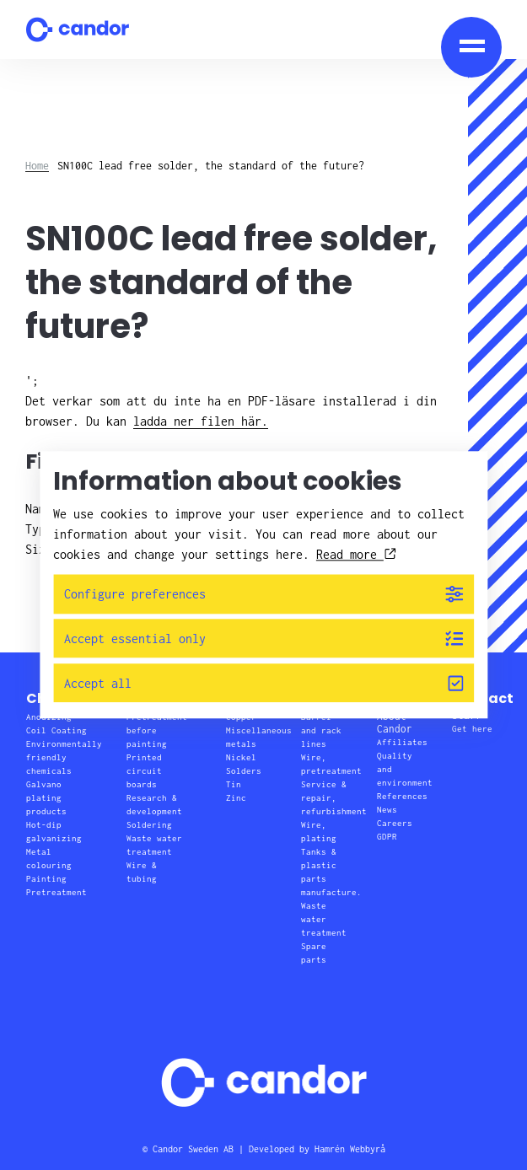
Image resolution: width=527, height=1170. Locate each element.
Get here (472, 728)
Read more (355, 554)
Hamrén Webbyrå (350, 1149)
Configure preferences (264, 594)
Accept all (264, 683)
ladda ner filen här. (200, 421)
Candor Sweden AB (193, 1149)
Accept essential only (264, 638)
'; (234, 402)
